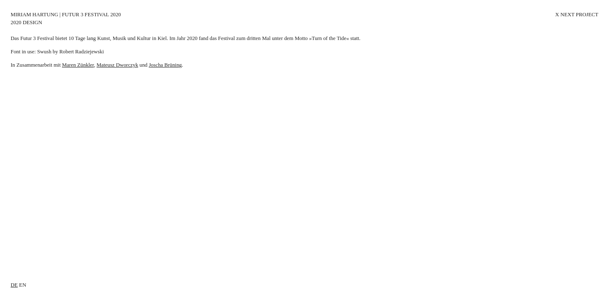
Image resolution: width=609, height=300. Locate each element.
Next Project (579, 15)
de (14, 285)
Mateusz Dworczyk (117, 65)
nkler (88, 65)
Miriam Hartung (34, 15)
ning (177, 65)
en (22, 285)
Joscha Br (159, 65)
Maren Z (71, 65)
